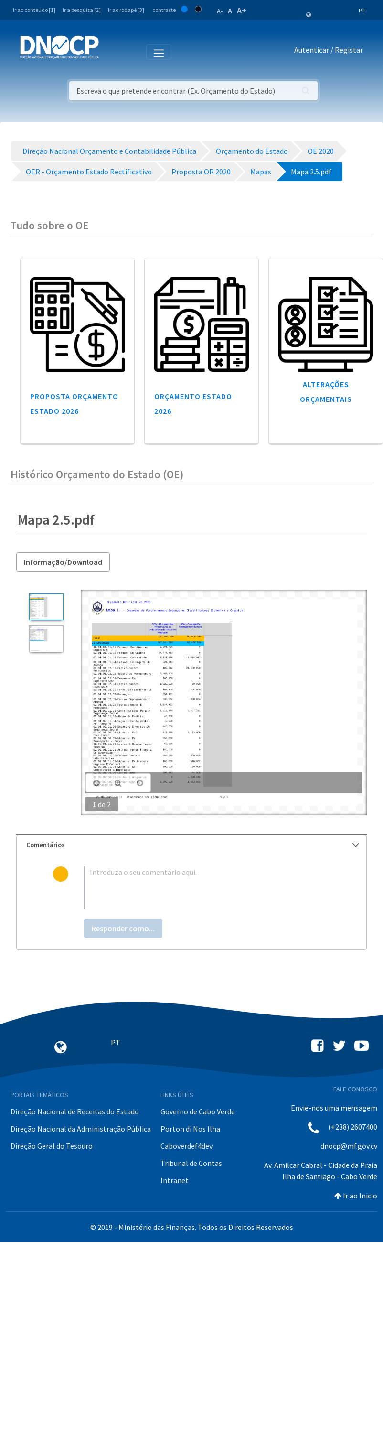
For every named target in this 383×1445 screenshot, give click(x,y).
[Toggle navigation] (111, 51)
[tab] (191, 845)
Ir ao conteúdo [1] (34, 9)
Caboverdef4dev (186, 1146)
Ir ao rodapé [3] (126, 9)
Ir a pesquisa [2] (82, 9)
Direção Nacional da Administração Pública (81, 1128)
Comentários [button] (192, 845)
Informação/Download (63, 562)
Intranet (174, 1180)
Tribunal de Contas (191, 1163)
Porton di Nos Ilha (190, 1128)
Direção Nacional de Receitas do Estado (75, 1111)
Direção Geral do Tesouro (52, 1146)
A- (220, 11)
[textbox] (207, 887)
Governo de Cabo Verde (197, 1111)
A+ (241, 10)
